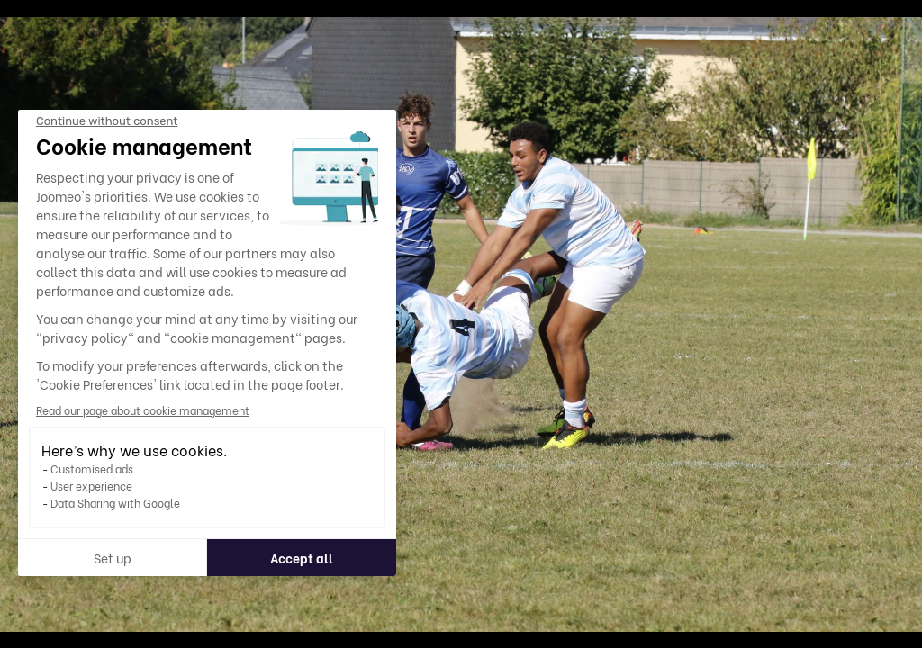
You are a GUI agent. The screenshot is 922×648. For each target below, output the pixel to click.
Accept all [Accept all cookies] (301, 557)
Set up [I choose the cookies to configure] (112, 557)
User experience (91, 485)
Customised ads (91, 468)
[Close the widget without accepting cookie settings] (106, 121)
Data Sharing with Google (115, 502)
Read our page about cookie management (142, 410)
